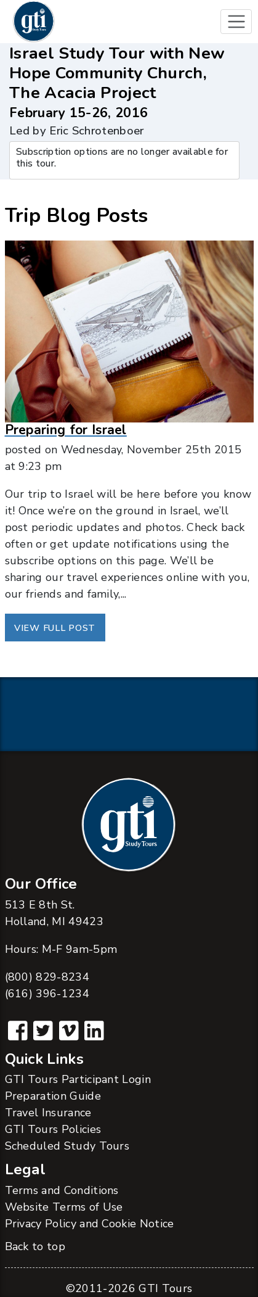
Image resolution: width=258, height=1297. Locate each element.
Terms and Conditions (62, 1190)
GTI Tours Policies (53, 1129)
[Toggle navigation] (236, 22)
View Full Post (54, 628)
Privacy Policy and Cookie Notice (89, 1223)
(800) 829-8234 (47, 977)
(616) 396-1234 (47, 993)
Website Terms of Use (64, 1207)
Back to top (35, 1246)
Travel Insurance (48, 1112)
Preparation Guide (53, 1096)
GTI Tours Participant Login (78, 1079)
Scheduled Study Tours (67, 1145)
